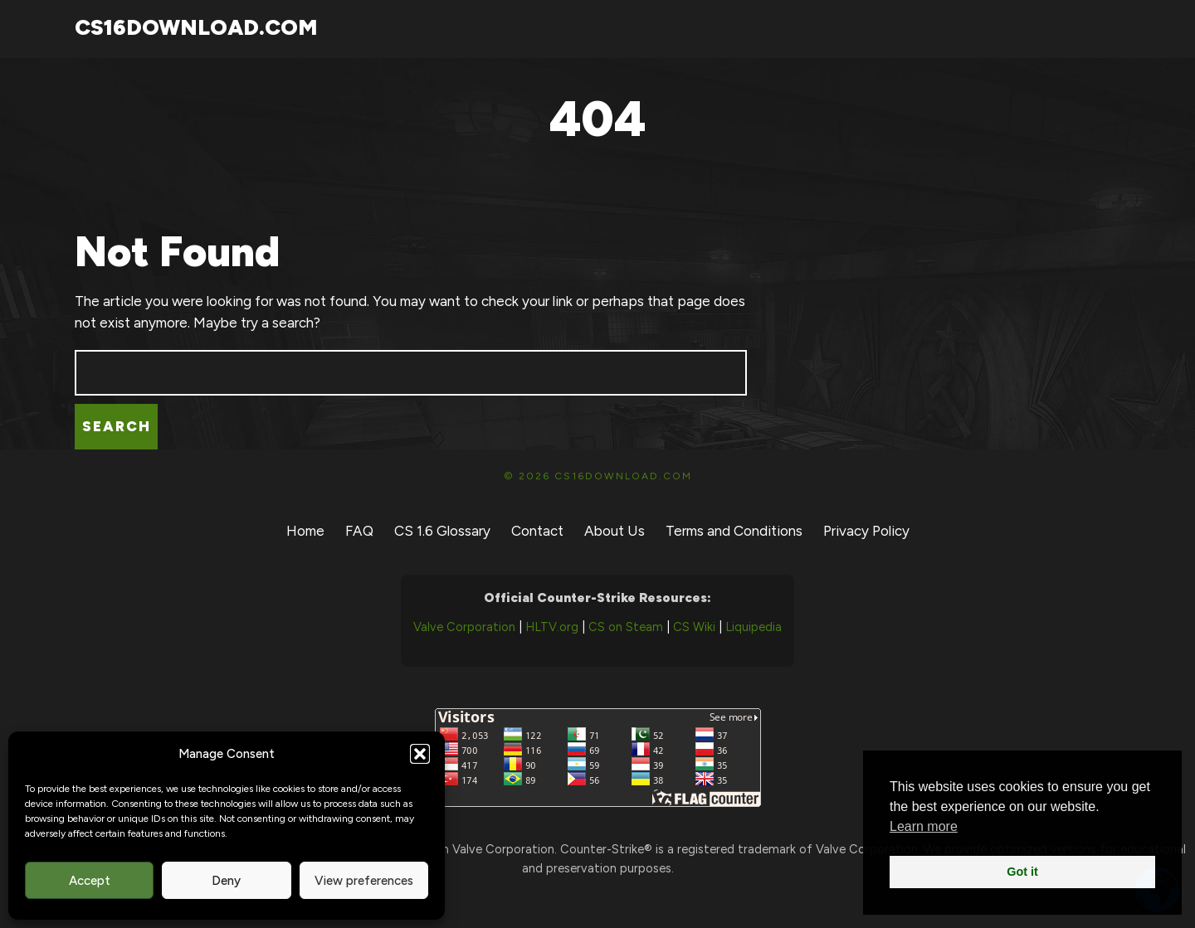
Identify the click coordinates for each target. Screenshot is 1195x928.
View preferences (364, 880)
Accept (89, 880)
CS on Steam (625, 626)
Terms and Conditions (734, 530)
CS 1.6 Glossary (442, 530)
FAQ (359, 530)
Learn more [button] (924, 826)
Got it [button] (1022, 871)
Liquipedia (753, 626)
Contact (537, 530)
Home (305, 530)
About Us (614, 530)
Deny (226, 880)
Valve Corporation (464, 626)
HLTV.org (551, 626)
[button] (420, 754)
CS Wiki (694, 626)
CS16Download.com (196, 27)
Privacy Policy (866, 530)
